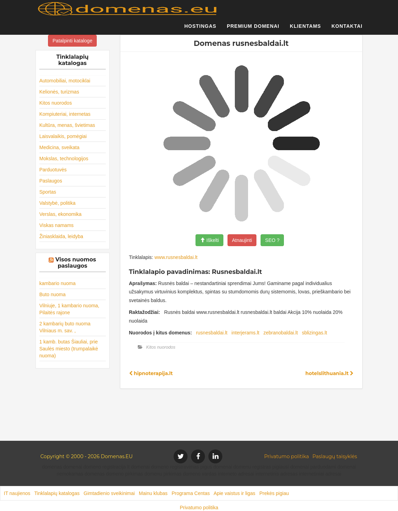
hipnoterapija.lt (151, 373)
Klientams (305, 29)
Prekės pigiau (274, 493)
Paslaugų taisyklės (334, 456)
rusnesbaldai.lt (211, 332)
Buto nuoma (52, 294)
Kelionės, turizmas (59, 92)
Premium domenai (253, 29)
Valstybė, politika (57, 203)
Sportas (47, 192)
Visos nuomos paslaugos (75, 262)
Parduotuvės (53, 169)
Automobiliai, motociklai (64, 80)
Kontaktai (347, 29)
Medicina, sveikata (59, 147)
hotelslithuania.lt (329, 373)
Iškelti (209, 240)
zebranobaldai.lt (280, 332)
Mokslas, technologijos (63, 158)
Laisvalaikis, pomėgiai (63, 136)
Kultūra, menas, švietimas (67, 125)
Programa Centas (191, 493)
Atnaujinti (242, 240)
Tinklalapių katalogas (56, 493)
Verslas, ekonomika (60, 214)
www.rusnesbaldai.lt (176, 257)
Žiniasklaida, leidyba (61, 236)
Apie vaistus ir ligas (234, 493)
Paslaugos (50, 181)
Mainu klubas (153, 493)
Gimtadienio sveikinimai (109, 493)
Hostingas (200, 29)
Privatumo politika (286, 456)
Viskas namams (56, 225)
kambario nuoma (57, 283)
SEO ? (272, 240)
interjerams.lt (245, 332)
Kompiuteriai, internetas (64, 114)
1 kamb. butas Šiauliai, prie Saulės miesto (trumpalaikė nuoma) (68, 348)
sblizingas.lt (314, 332)
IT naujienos (17, 493)
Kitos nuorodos (55, 103)
